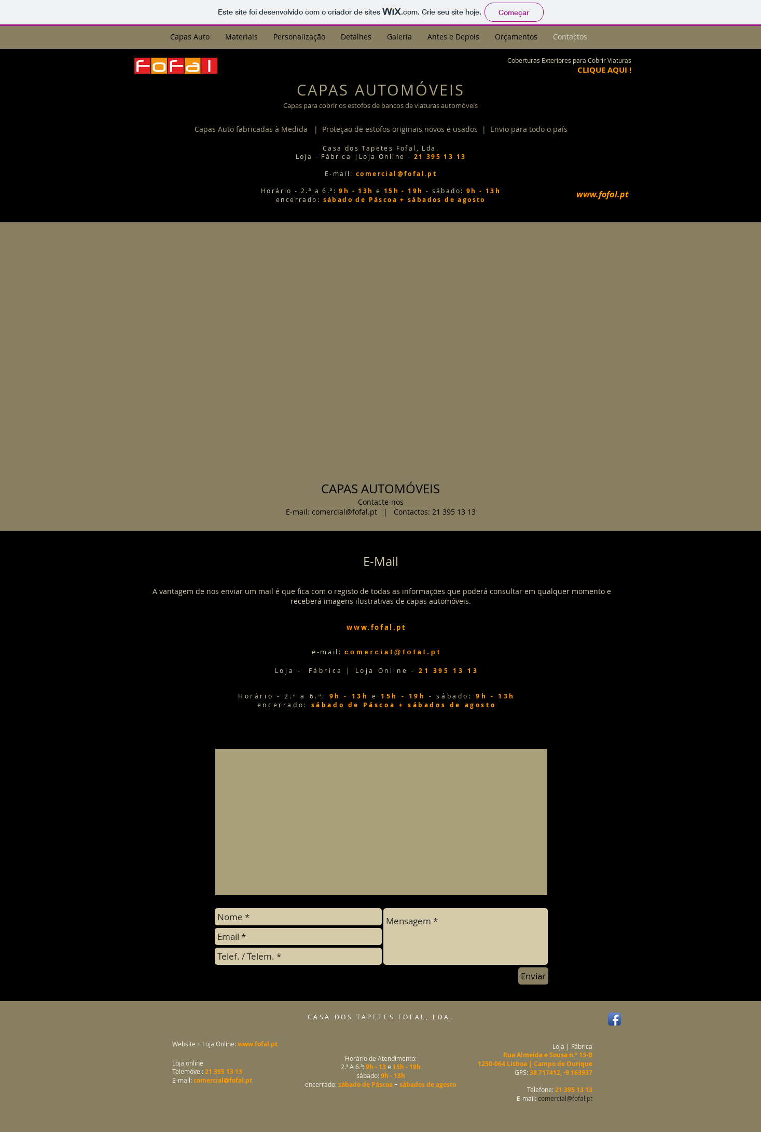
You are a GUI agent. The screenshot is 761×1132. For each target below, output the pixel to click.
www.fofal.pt (258, 1044)
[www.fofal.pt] (602, 194)
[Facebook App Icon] (614, 1019)
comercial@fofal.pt (344, 512)
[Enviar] (533, 976)
